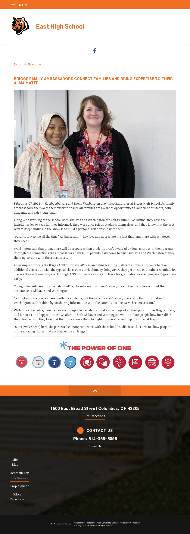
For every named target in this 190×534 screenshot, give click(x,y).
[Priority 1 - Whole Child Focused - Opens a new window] (46, 369)
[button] (21, 4)
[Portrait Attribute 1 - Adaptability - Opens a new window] (127, 369)
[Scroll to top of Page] (95, 390)
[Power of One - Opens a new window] (94, 350)
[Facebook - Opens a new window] (95, 50)
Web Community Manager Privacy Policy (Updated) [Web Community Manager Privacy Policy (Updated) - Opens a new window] (118, 523)
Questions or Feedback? (84, 523)
